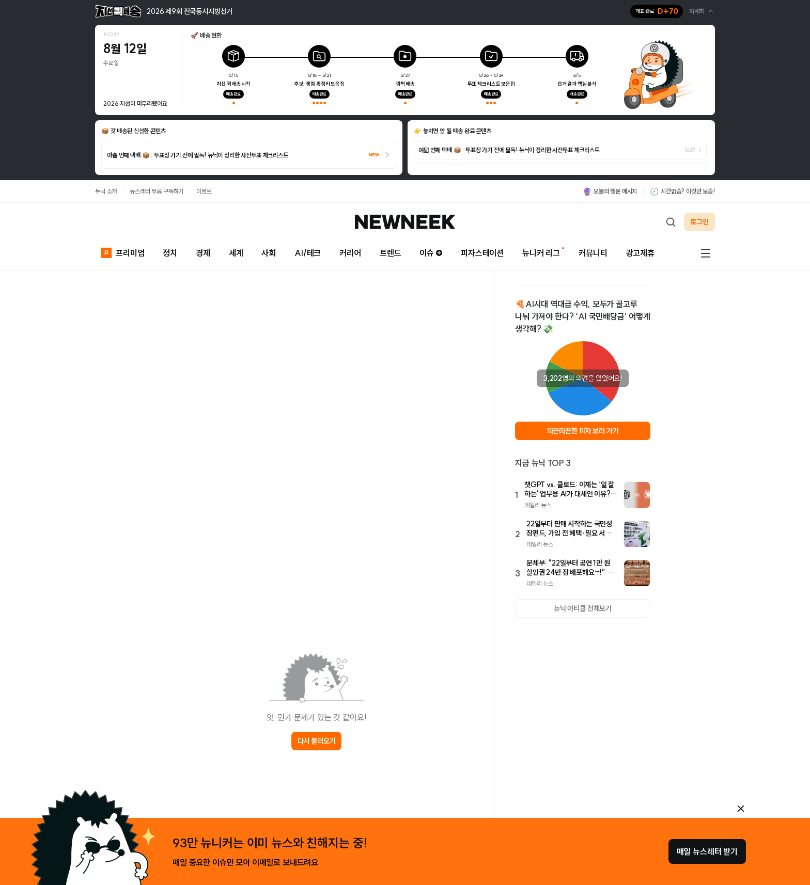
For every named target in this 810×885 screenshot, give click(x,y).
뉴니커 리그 (541, 253)
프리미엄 (122, 252)
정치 (170, 253)
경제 (203, 253)
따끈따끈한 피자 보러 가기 (583, 431)
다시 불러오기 (317, 741)
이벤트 (204, 191)
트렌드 (390, 253)
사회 (268, 253)
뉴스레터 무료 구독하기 (156, 191)
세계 (236, 253)
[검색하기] (670, 222)
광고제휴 (640, 253)
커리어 (350, 253)
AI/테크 (307, 253)
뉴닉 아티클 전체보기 (583, 608)
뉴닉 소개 (106, 191)
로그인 (699, 222)
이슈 (430, 253)
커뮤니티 (593, 253)
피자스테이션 (482, 253)
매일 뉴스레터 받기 (707, 851)
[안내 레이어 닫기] (741, 808)
